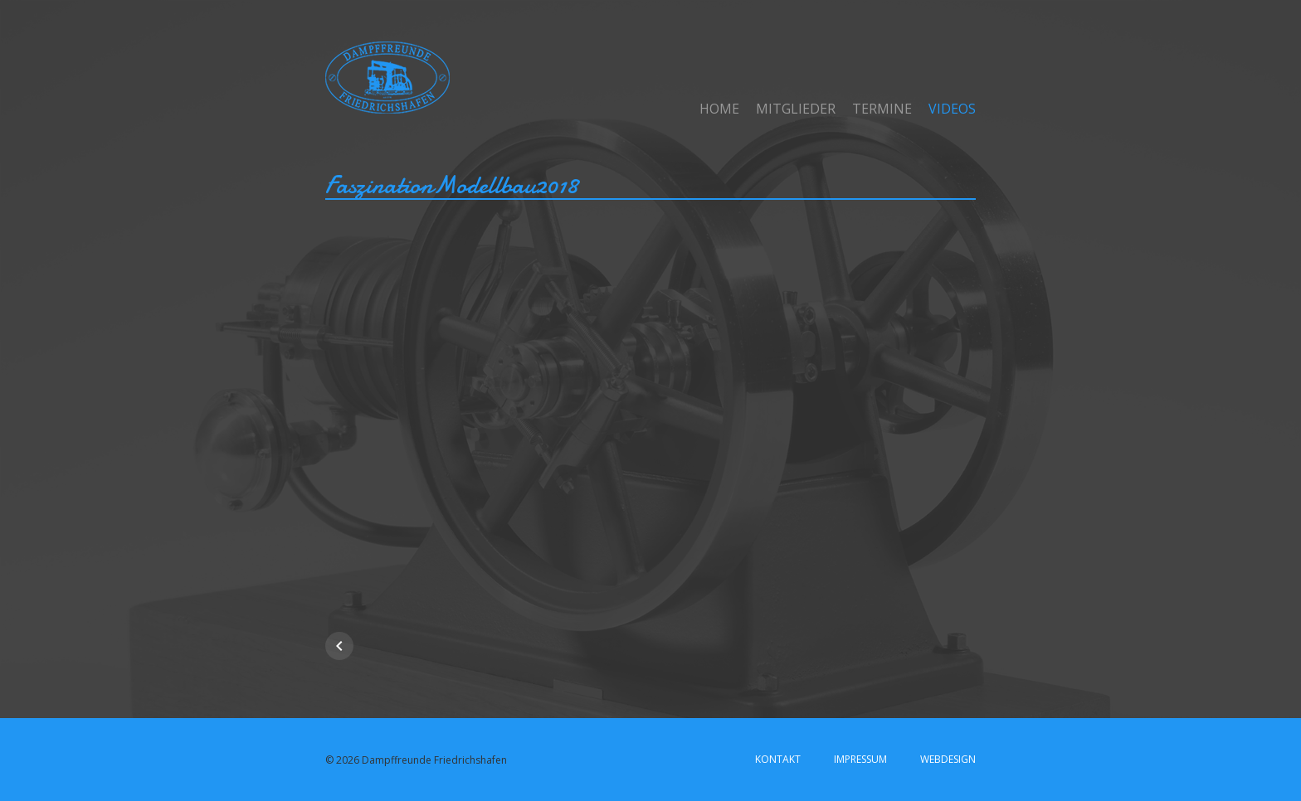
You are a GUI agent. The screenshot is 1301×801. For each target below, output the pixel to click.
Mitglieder (796, 109)
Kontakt (778, 759)
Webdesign (948, 759)
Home (719, 109)
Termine (882, 109)
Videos (952, 109)
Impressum (860, 759)
